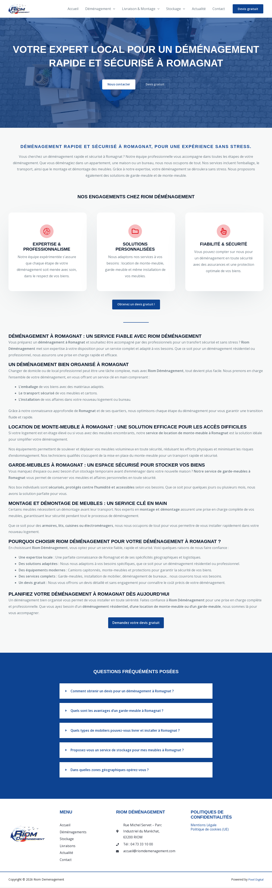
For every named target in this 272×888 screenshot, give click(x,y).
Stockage (175, 8)
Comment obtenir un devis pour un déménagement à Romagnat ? (125, 691)
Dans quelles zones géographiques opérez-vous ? (111, 769)
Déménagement (100, 8)
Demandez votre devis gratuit (136, 622)
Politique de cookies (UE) (210, 828)
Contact (218, 8)
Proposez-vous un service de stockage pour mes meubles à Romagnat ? (130, 749)
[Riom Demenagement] (19, 8)
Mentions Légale (204, 824)
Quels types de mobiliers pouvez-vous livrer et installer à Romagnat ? (128, 730)
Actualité (199, 8)
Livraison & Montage (141, 8)
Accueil (73, 8)
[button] (113, 8)
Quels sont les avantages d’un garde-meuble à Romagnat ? (119, 710)
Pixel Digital (256, 880)
